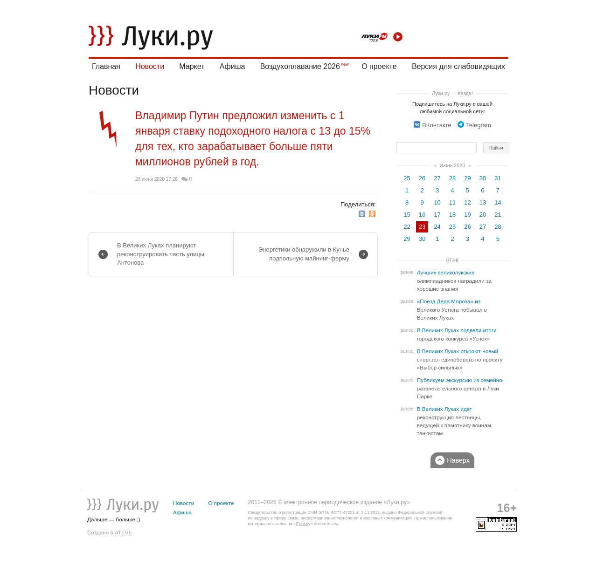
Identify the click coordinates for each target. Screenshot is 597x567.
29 (467, 178)
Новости (149, 66)
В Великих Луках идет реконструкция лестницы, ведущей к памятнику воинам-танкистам (455, 421)
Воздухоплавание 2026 (300, 66)
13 (482, 202)
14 (497, 202)
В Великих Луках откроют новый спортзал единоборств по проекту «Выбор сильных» (460, 359)
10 (437, 202)
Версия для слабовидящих (458, 66)
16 (422, 214)
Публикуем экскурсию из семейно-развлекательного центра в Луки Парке (460, 388)
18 (452, 214)
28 (452, 178)
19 (467, 214)
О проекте (378, 66)
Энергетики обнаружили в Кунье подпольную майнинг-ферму (303, 253)
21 (497, 214)
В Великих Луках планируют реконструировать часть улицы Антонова (160, 254)
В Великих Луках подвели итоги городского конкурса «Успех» (457, 335)
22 (406, 226)
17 (437, 214)
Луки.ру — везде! (452, 93)
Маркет (191, 66)
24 (437, 226)
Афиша (232, 66)
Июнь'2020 (452, 165)
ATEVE (123, 532)
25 (406, 178)
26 (422, 178)
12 (467, 202)
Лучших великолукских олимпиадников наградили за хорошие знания (454, 281)
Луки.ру (303, 523)
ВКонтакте (432, 125)
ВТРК (452, 260)
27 (437, 178)
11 (452, 202)
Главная (106, 66)
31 (497, 178)
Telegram (474, 125)
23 (422, 226)
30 (482, 178)
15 (406, 214)
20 (482, 214)
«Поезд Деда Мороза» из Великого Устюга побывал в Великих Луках (452, 310)
